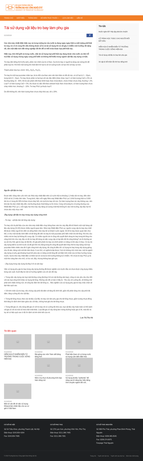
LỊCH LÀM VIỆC (67, 18)
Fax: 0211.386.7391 (58, 436)
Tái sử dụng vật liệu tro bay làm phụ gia (113, 55)
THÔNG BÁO (32, 18)
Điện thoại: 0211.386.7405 (60, 433)
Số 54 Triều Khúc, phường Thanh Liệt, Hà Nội (22, 429)
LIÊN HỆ (80, 18)
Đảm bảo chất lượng (132, 456)
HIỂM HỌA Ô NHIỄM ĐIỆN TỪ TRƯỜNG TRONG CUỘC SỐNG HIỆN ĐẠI (17, 356)
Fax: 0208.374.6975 (104, 440)
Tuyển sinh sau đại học (117, 456)
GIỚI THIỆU (21, 18)
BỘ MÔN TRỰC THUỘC (50, 18)
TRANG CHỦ (8, 18)
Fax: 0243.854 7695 (11, 436)
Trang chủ (93, 456)
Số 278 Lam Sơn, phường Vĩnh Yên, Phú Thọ (68, 429)
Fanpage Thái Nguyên (104, 443)
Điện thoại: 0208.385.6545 (106, 436)
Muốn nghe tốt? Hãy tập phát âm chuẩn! (113, 32)
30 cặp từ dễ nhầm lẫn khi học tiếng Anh (113, 62)
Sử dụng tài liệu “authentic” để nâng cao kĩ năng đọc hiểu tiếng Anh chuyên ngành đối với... (78, 380)
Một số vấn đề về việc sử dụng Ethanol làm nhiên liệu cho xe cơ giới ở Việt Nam (16, 406)
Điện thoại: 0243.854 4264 (14, 433)
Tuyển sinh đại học (103, 456)
